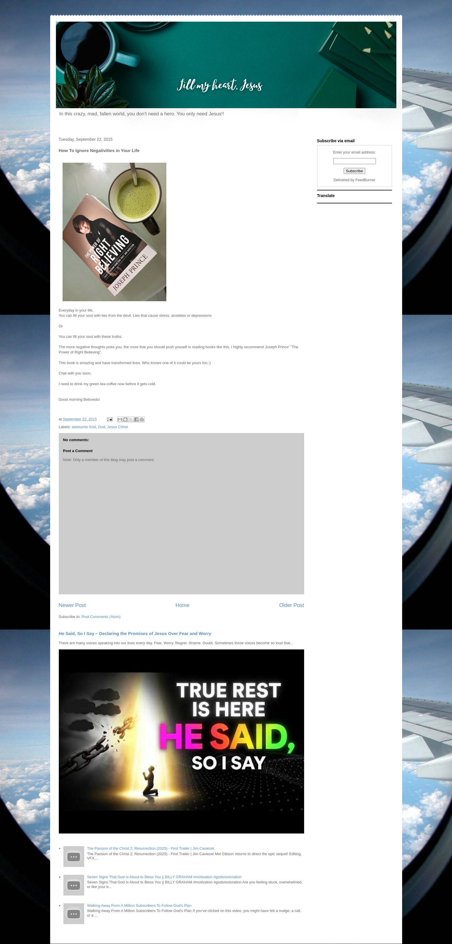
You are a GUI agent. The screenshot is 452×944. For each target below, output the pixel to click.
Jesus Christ (117, 427)
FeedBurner (365, 180)
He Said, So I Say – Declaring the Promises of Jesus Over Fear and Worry (135, 633)
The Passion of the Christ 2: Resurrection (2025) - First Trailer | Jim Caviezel (150, 848)
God (101, 427)
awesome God (84, 427)
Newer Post (72, 605)
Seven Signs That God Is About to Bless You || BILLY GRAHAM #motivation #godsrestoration (164, 877)
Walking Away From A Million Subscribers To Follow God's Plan (139, 905)
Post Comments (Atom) (101, 617)
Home (183, 605)
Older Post (291, 605)
